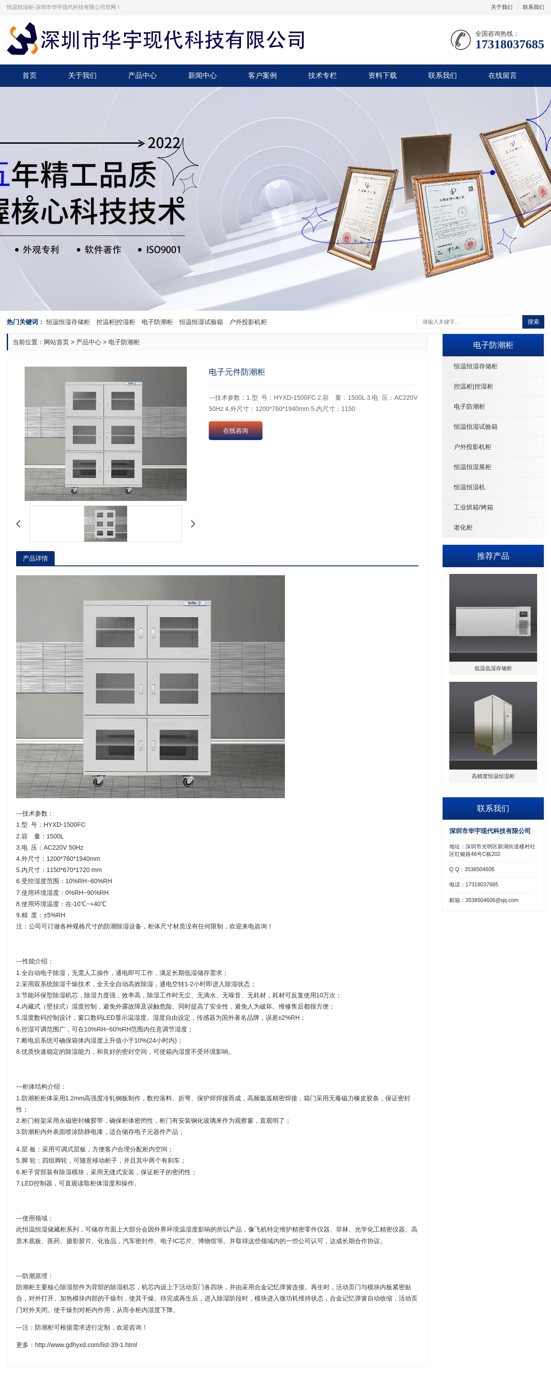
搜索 (533, 321)
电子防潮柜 (157, 321)
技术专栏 (322, 75)
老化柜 (463, 527)
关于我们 (501, 7)
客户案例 (262, 75)
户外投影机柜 (248, 321)
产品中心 (142, 75)
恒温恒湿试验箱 (201, 321)
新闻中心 (202, 75)
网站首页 (56, 342)
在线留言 (502, 75)
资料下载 (382, 75)
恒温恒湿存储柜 (68, 321)
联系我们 (533, 7)
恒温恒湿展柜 (472, 466)
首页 (29, 75)
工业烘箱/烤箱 (473, 507)
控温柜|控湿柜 (116, 321)
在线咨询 (235, 430)
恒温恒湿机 (469, 487)
